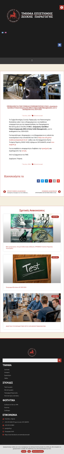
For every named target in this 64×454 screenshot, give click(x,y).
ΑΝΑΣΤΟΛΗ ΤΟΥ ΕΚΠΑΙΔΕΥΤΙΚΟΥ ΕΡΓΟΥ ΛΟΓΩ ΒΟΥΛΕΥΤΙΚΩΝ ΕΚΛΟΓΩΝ (26, 326)
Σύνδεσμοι (7, 410)
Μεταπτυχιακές (8, 390)
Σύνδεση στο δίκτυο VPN (11, 404)
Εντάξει (24, 451)
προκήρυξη (45, 148)
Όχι (29, 451)
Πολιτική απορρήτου (38, 451)
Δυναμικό (7, 372)
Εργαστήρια (7, 375)
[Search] (59, 360)
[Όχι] (62, 449)
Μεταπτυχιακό (38, 115)
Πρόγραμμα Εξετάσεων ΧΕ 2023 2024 (16, 287)
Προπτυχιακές (8, 387)
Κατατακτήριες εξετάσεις (11, 396)
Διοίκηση (6, 369)
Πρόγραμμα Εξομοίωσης (11, 393)
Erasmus (6, 407)
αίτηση (24, 151)
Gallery (6, 378)
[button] (61, 7)
